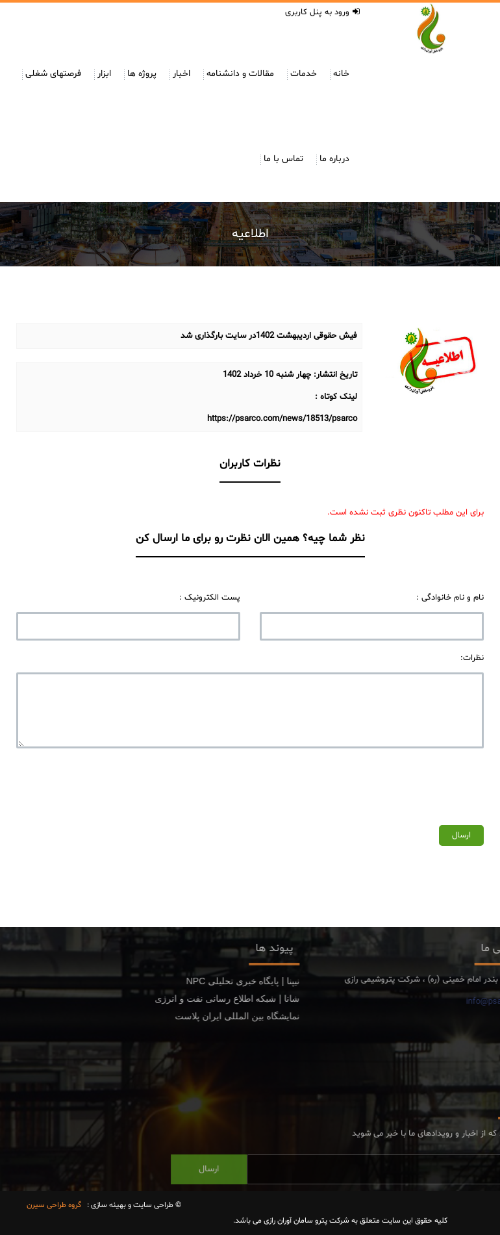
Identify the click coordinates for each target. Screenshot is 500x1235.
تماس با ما (283, 159)
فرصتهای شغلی (53, 74)
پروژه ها (141, 74)
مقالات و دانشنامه (240, 74)
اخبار (181, 74)
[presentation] (385, 783)
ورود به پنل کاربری (322, 12)
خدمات (303, 74)
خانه (341, 74)
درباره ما (334, 159)
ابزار (104, 74)
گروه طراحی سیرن (54, 1205)
